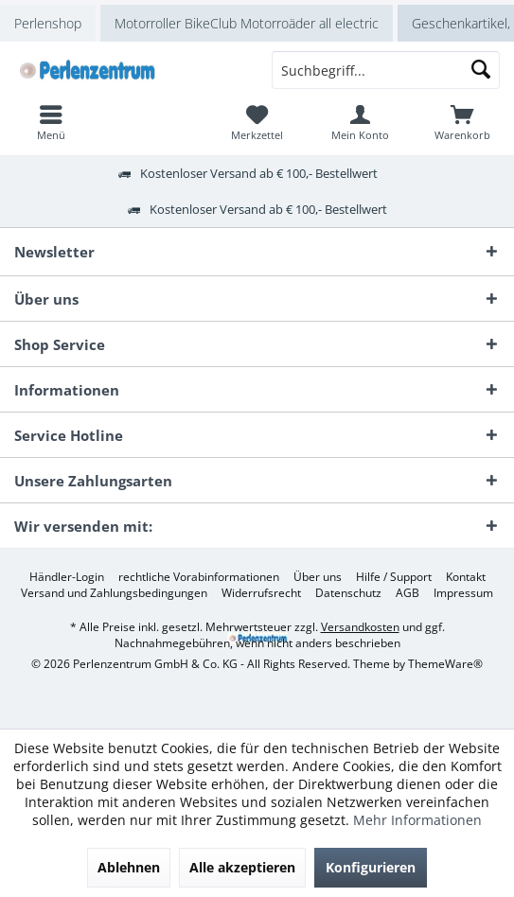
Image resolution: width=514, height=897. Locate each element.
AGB (407, 593)
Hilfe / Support (394, 577)
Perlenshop (47, 23)
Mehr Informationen (417, 820)
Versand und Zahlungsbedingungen (114, 593)
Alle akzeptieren (242, 867)
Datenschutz (348, 593)
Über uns (317, 577)
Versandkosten (360, 627)
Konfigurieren (371, 867)
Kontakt (466, 577)
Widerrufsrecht (261, 593)
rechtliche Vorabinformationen (198, 577)
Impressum (463, 593)
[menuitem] (462, 122)
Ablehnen (128, 867)
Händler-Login (66, 577)
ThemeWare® (445, 664)
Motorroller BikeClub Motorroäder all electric (247, 23)
